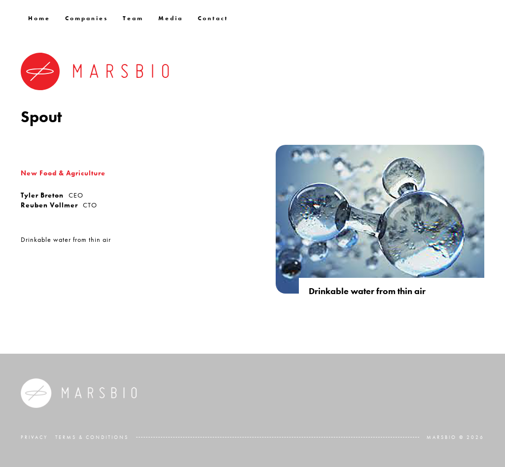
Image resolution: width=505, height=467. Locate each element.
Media (170, 18)
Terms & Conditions (92, 437)
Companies (86, 18)
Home (39, 18)
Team (133, 18)
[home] (95, 71)
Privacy (34, 437)
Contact (213, 18)
